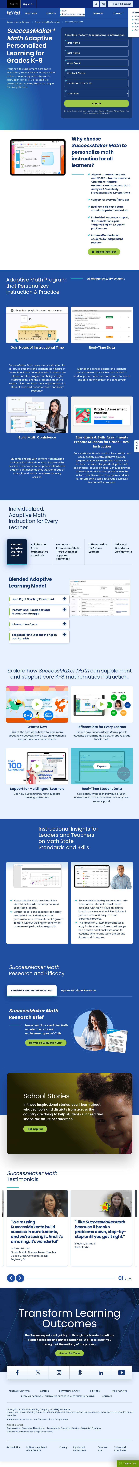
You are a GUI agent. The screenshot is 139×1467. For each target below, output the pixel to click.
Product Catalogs (32, 1401)
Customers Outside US (57, 1401)
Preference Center (69, 1396)
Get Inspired (35, 1134)
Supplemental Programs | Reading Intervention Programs (74, 1433)
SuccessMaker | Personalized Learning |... (25, 1433)
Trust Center (119, 1396)
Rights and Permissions (79, 1454)
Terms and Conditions (120, 1454)
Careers (44, 1396)
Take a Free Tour (104, 251)
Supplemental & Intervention (47, 22)
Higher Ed (28, 4)
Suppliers (95, 1396)
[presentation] (11, 1284)
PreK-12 (14, 4)
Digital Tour (127, 1463)
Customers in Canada (82, 1401)
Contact (121, 13)
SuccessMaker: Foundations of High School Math (29, 1437)
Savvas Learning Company (18, 22)
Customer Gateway (19, 1396)
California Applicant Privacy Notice (36, 1454)
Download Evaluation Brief (45, 1048)
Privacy (63, 1452)
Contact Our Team (69, 1358)
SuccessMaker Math (74, 22)
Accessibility (13, 1452)
